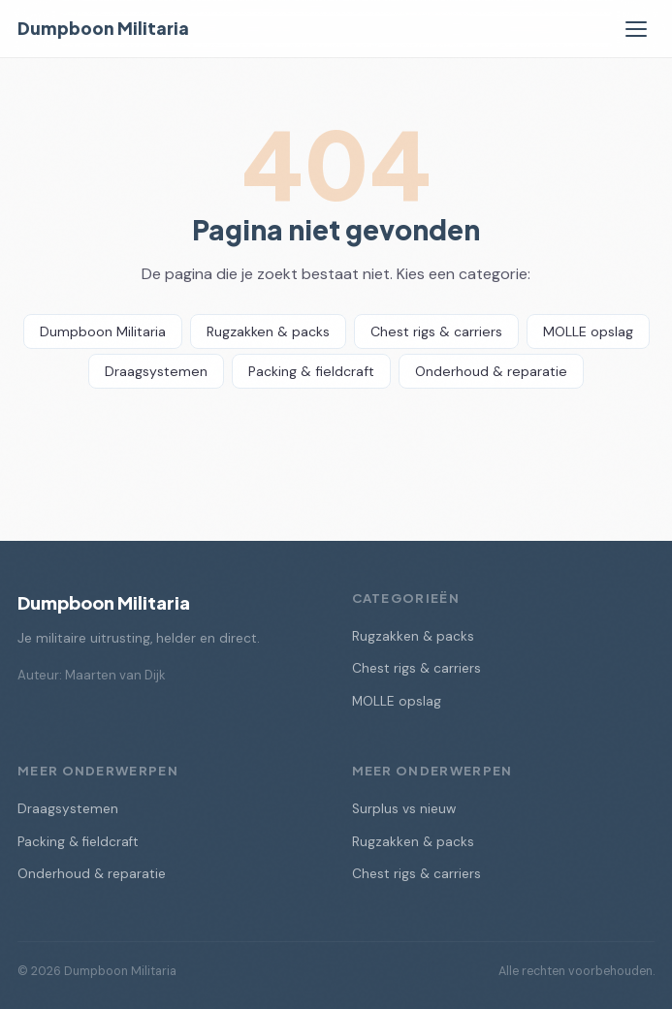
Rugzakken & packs (268, 331)
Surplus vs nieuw (404, 809)
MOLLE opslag (588, 331)
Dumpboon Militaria (103, 28)
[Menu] (636, 29)
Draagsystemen (156, 371)
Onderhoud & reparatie (491, 371)
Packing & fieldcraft (311, 371)
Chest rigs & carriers (436, 331)
